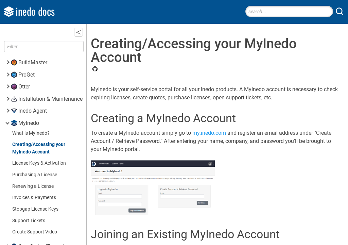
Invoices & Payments (34, 197)
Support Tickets (28, 221)
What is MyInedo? (31, 133)
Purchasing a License (34, 175)
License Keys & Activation (39, 163)
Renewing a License (33, 186)
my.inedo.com (219, 133)
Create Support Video (34, 232)
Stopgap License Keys (35, 209)
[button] (87, 32)
